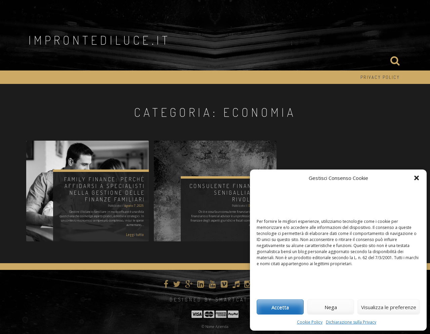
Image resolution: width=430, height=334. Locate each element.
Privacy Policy (380, 77)
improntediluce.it (100, 40)
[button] (416, 178)
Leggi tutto (135, 234)
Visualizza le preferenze (388, 307)
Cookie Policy (309, 322)
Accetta (280, 307)
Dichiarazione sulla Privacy (351, 322)
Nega (331, 307)
